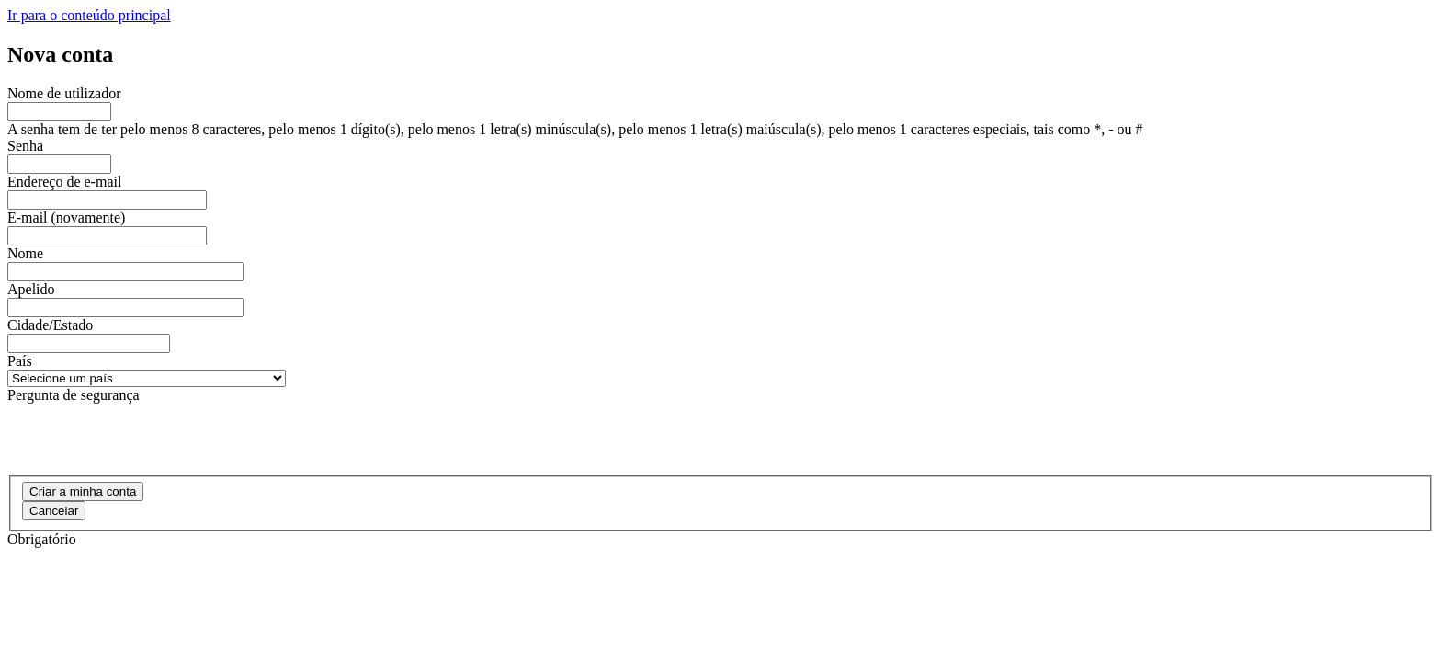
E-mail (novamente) (66, 217)
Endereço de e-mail (64, 181)
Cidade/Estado (50, 325)
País (19, 361)
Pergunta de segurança (73, 395)
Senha (25, 146)
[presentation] (147, 439)
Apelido (31, 289)
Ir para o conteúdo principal (89, 15)
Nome (25, 253)
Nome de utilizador (64, 93)
